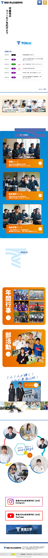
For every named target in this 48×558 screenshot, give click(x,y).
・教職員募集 (22, 554)
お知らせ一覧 (41, 89)
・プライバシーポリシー (37, 554)
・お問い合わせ (29, 554)
